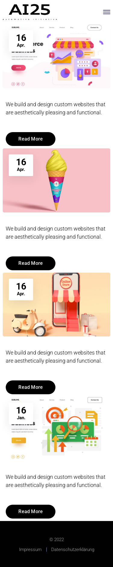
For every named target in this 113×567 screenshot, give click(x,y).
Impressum (30, 549)
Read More (30, 139)
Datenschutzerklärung (72, 549)
